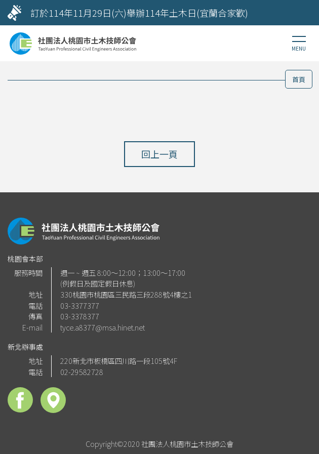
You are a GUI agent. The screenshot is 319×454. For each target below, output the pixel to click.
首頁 (298, 79)
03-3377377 (79, 305)
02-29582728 (81, 371)
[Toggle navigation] (298, 43)
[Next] (301, 13)
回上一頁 (159, 153)
